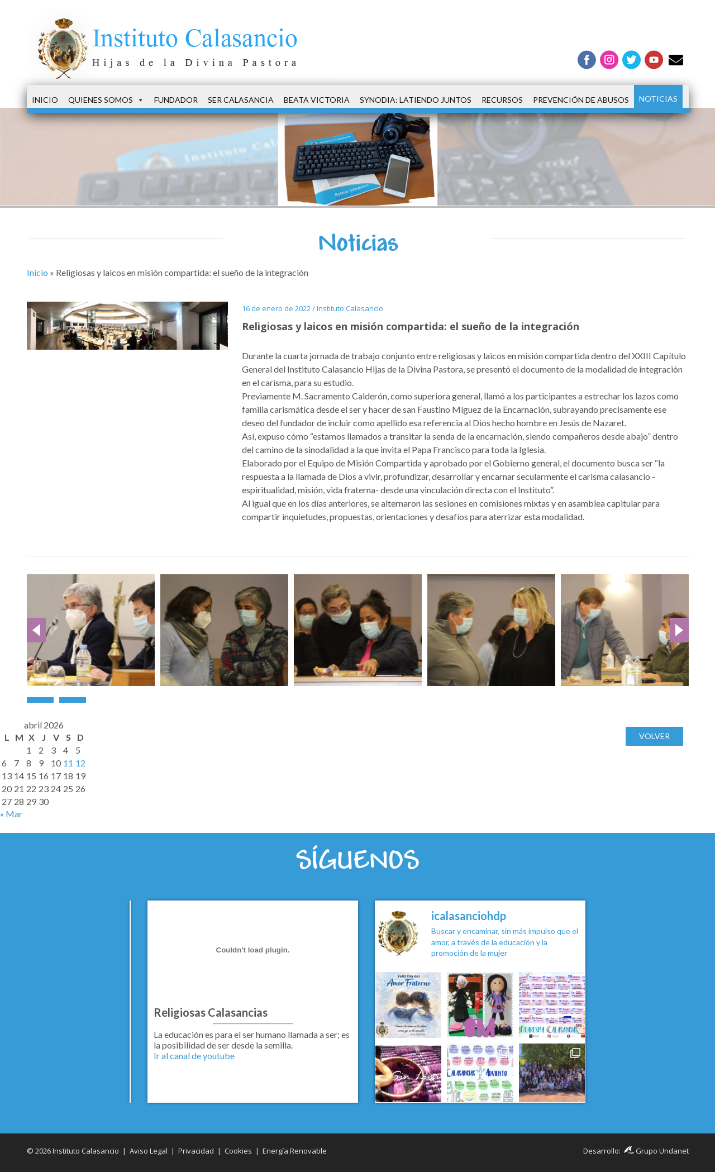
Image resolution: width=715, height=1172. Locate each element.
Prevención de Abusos (581, 99)
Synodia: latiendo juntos (415, 99)
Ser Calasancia (241, 99)
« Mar (11, 813)
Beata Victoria (317, 99)
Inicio (45, 99)
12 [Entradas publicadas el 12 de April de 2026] (80, 762)
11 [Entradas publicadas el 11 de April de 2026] (68, 762)
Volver (654, 736)
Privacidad (196, 1151)
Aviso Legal (149, 1151)
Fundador (176, 99)
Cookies (238, 1151)
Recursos (502, 99)
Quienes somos (106, 100)
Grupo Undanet (656, 1151)
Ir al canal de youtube (194, 1055)
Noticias (658, 98)
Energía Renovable (295, 1151)
